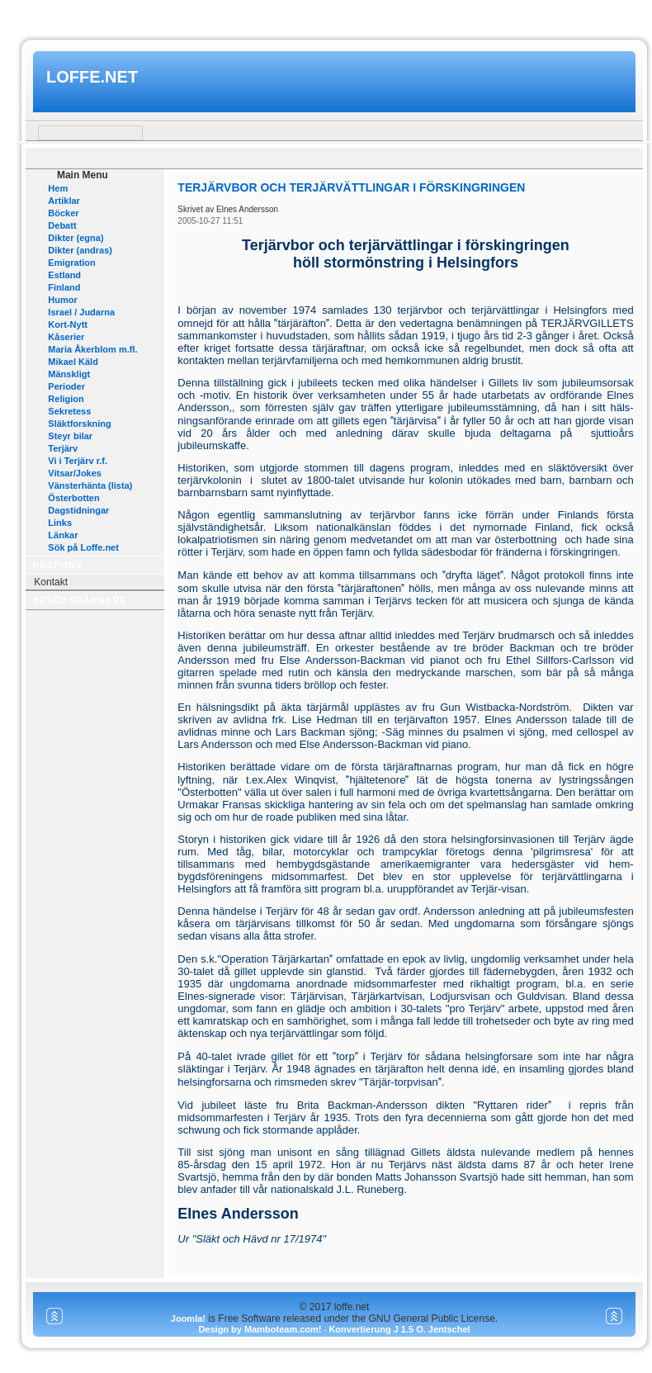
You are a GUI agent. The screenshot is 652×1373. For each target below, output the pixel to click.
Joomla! (188, 1318)
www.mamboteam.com (325, 15)
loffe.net (92, 77)
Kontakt (51, 582)
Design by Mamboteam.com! (259, 1329)
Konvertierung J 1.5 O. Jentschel (399, 1329)
